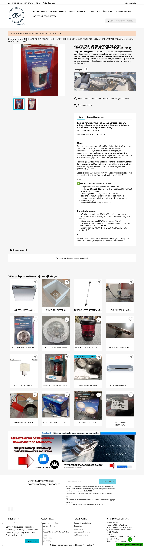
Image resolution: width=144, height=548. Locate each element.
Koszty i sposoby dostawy (51, 523)
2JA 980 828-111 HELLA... (88, 423)
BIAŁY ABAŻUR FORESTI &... (56, 310)
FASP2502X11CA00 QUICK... (24, 423)
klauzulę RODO (97, 504)
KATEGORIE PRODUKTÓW (44, 16)
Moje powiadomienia (82, 532)
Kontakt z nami (46, 538)
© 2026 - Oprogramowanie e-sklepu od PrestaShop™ (72, 545)
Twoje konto (80, 519)
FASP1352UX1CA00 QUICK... (24, 310)
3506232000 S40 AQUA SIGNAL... (88, 348)
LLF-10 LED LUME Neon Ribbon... (56, 348)
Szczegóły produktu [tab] (96, 117)
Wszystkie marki (77, 11)
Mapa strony (46, 541)
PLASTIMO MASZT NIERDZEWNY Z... (88, 310)
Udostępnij (86, 69)
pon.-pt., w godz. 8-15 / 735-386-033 (39, 3)
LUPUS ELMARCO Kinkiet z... (120, 310)
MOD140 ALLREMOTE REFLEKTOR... (56, 423)
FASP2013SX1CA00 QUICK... (120, 385)
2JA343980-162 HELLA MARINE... (24, 348)
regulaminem (97, 500)
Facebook (10, 509)
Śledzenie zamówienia (82, 523)
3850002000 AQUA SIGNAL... (88, 385)
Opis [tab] (81, 117)
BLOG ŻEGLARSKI (105, 11)
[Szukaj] (120, 21)
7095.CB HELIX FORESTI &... (24, 385)
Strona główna (58, 11)
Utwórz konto (79, 529)
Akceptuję (32, 541)
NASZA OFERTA (40, 11)
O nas (43, 529)
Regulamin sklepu (48, 526)
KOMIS (92, 11)
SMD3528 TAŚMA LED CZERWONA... (120, 424)
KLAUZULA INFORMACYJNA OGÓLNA (55, 532)
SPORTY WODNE (123, 11)
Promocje (12, 523)
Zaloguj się (78, 526)
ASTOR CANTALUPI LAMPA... (120, 348)
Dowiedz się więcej (14, 535)
